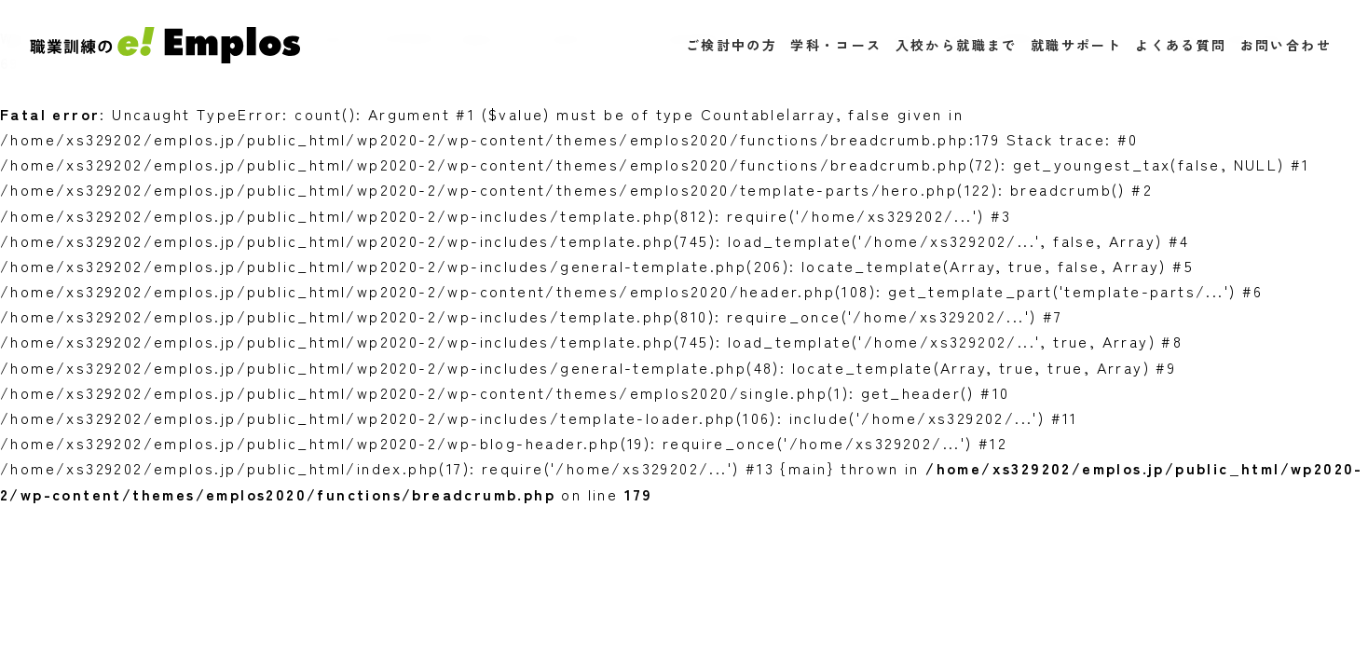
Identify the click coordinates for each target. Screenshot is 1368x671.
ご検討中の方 (731, 44)
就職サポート (1076, 44)
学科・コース (836, 44)
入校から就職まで (957, 44)
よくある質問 (1180, 44)
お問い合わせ (1286, 44)
